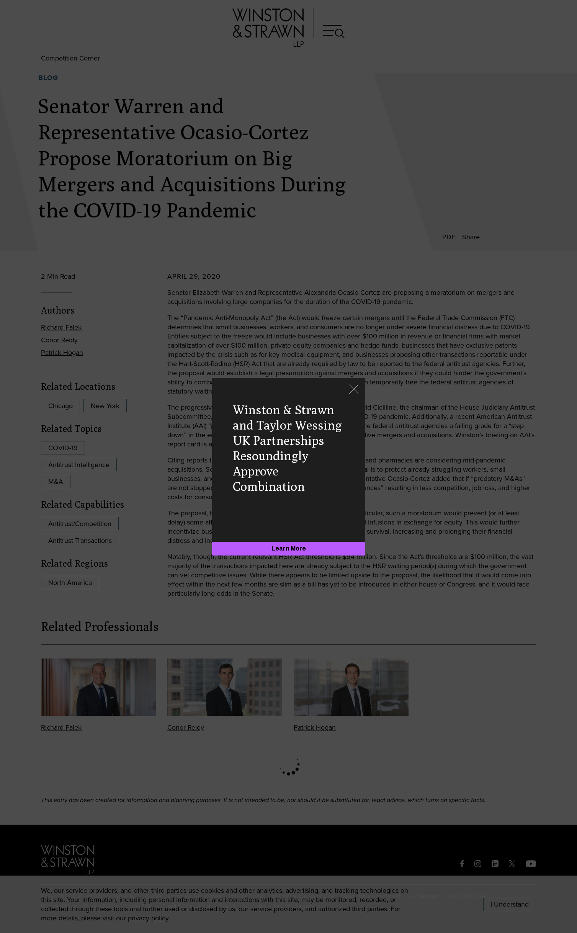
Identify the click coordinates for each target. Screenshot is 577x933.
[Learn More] (288, 549)
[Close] (353, 390)
